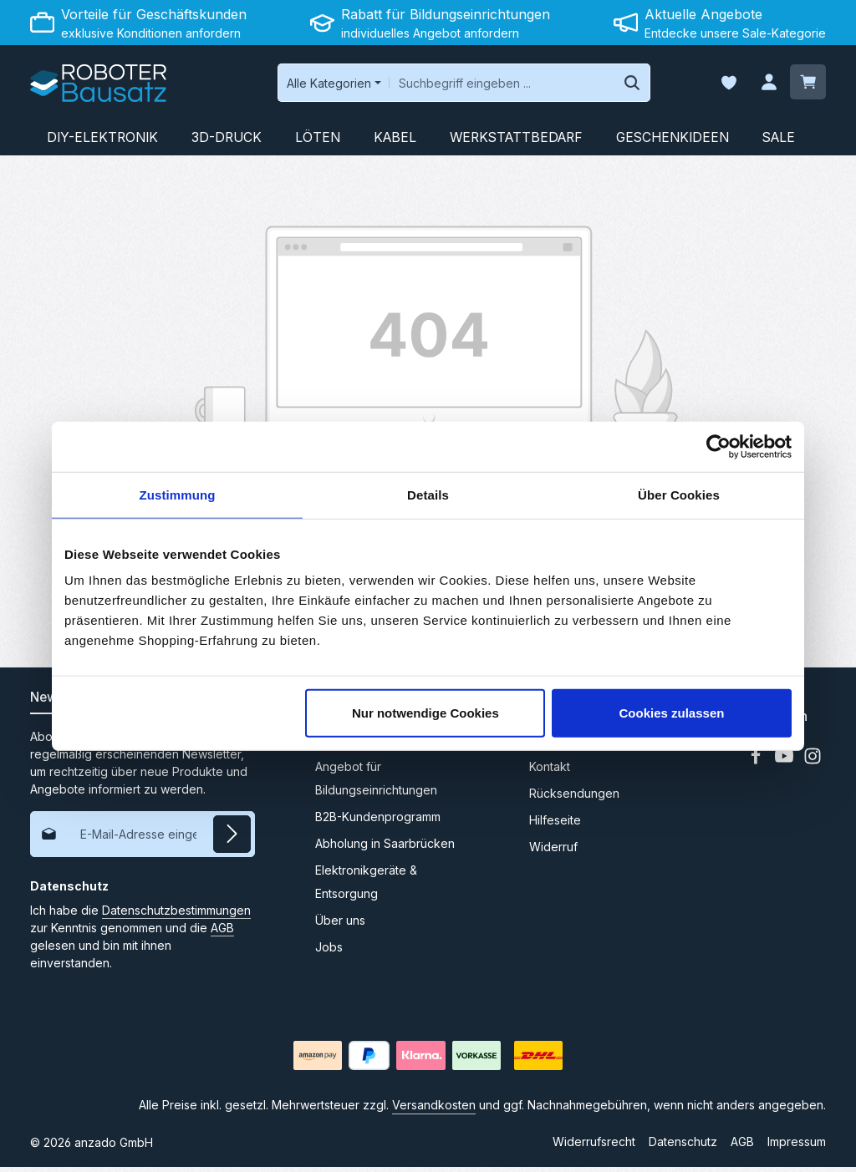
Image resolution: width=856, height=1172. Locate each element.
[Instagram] (812, 766)
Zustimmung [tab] (178, 494)
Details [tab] (428, 494)
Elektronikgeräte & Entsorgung (366, 887)
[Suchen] (609, 85)
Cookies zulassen (672, 713)
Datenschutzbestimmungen (176, 914)
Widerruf (553, 852)
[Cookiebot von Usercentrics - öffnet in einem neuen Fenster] (718, 446)
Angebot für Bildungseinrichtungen (376, 783)
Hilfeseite (555, 825)
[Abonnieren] (232, 838)
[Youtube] (786, 766)
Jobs (329, 952)
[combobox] (478, 85)
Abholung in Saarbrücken (385, 848)
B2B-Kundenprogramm (378, 821)
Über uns (340, 925)
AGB (222, 932)
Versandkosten (434, 1110)
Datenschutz (683, 1146)
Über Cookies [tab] (679, 494)
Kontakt (549, 771)
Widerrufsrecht (594, 1146)
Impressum (796, 1146)
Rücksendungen (574, 798)
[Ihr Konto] (766, 85)
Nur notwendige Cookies (425, 713)
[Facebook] (757, 766)
